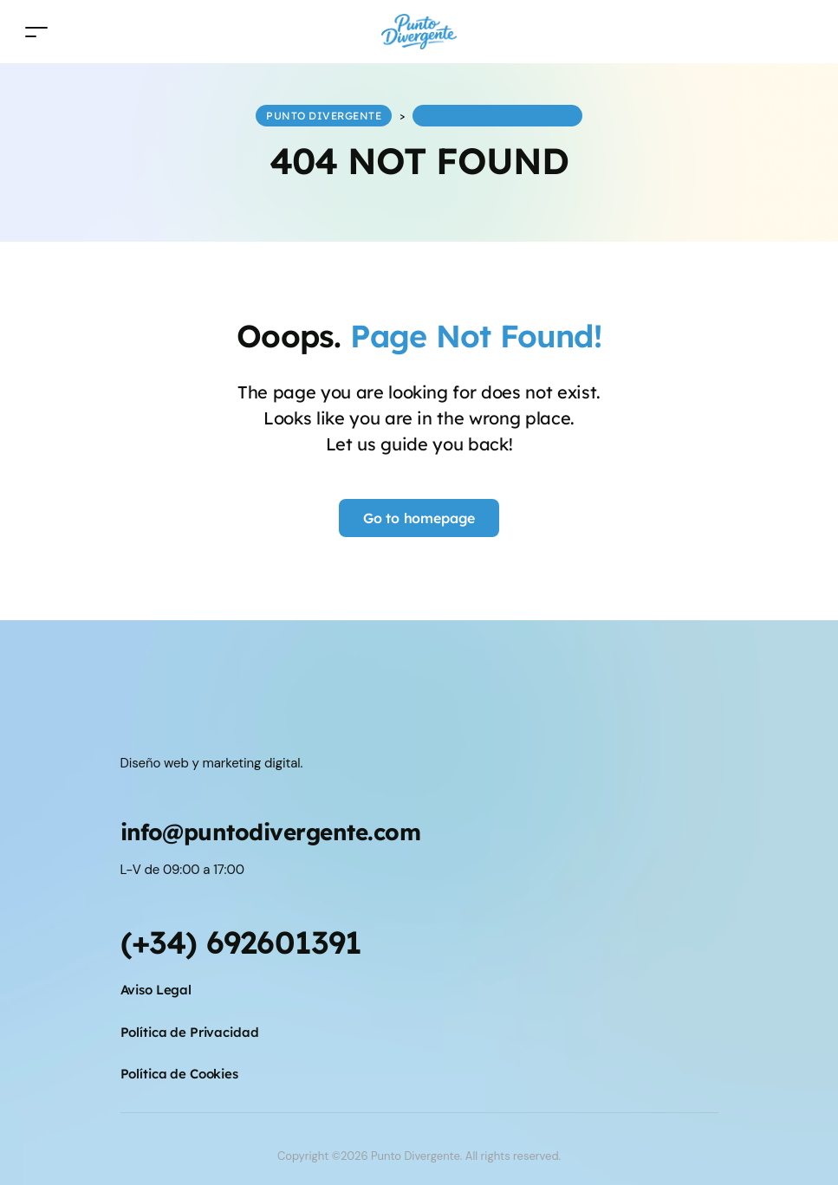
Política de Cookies (179, 1073)
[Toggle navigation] (36, 31)
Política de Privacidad (189, 1032)
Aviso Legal (156, 989)
